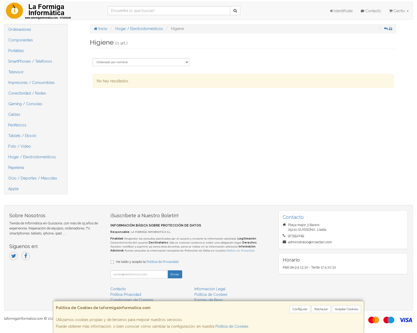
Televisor (16, 72)
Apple (13, 189)
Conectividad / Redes (27, 93)
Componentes (20, 40)
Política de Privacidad (240, 250)
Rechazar (321, 309)
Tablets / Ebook (22, 136)
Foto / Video (19, 146)
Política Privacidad (125, 294)
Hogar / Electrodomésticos (32, 157)
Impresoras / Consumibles (31, 82)
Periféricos (17, 125)
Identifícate (341, 11)
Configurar (300, 309)
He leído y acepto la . (147, 262)
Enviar (174, 274)
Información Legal (210, 289)
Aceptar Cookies (346, 309)
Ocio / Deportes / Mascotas (32, 178)
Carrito (399, 11)
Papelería (16, 167)
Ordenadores (19, 29)
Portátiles (16, 51)
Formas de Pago (208, 300)
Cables (14, 114)
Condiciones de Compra (131, 300)
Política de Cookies (231, 326)
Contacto (371, 11)
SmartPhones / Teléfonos (30, 61)
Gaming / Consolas (25, 104)
